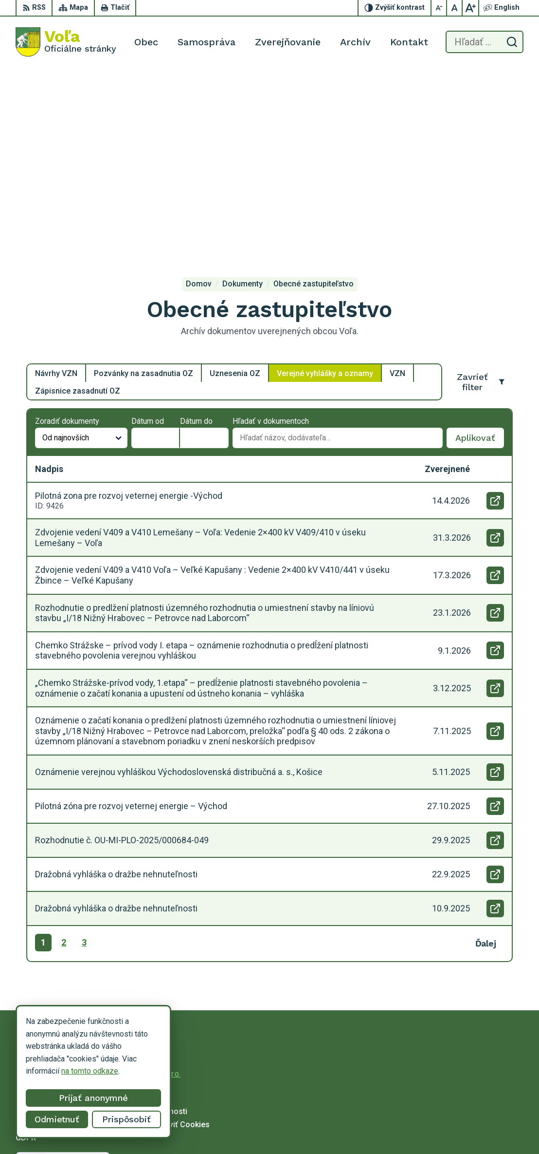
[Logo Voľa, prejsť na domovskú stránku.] (66, 42)
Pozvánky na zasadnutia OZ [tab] (143, 187)
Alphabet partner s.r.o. (144, 888)
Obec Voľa (90, 897)
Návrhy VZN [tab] (56, 187)
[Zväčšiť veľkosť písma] (470, 8)
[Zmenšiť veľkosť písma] (439, 8)
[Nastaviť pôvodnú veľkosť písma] (455, 8)
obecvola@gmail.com (453, 1132)
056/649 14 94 (442, 1121)
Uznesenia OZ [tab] (235, 187)
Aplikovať (479, 255)
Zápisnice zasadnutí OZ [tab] (77, 204)
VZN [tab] (397, 187)
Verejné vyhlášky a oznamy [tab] (325, 187)
